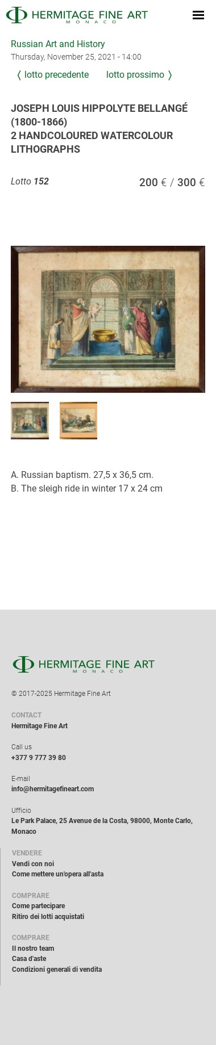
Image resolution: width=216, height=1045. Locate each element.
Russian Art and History (58, 44)
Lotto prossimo (135, 74)
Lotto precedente (56, 74)
